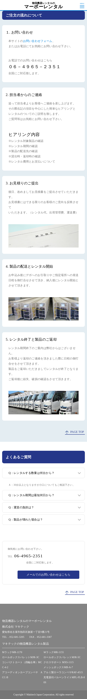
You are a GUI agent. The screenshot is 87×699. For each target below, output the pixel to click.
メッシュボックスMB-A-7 (58, 667)
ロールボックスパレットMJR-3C (20, 657)
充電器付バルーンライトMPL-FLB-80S (64, 680)
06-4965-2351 (28, 556)
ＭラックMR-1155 (54, 652)
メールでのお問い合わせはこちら (48, 574)
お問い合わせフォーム (37, 41)
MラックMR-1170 (12, 652)
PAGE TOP (77, 431)
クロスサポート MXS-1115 (59, 662)
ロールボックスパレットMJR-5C (62, 657)
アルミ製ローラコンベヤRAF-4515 (63, 672)
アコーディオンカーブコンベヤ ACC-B (22, 675)
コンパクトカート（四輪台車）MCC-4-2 (22, 665)
